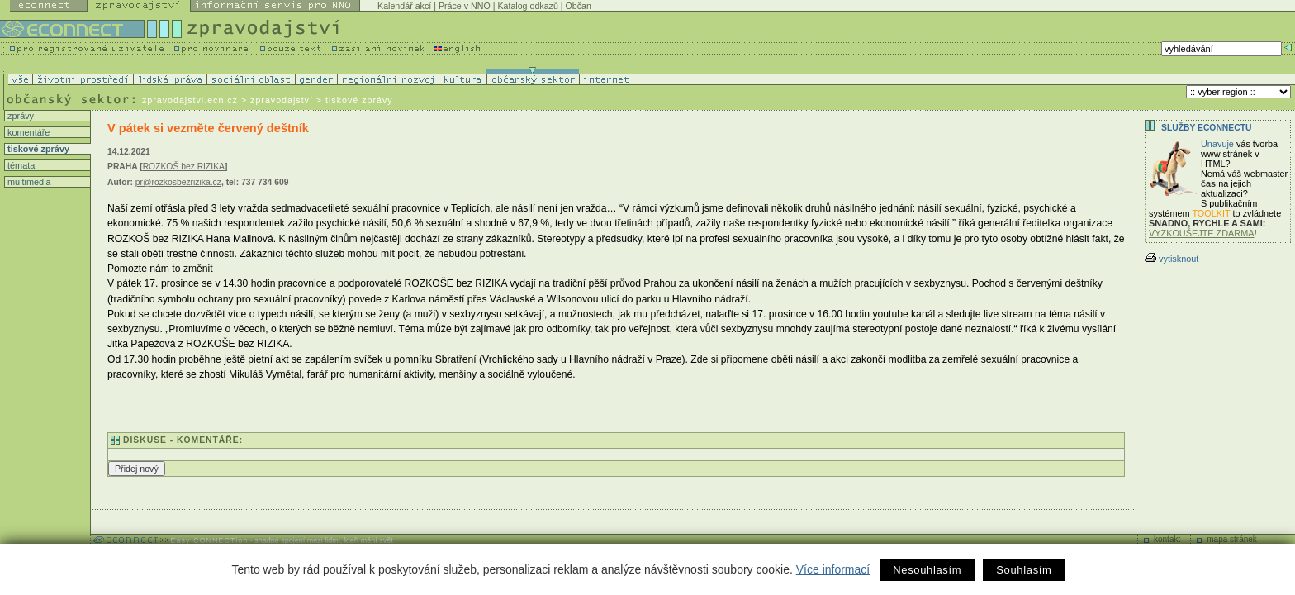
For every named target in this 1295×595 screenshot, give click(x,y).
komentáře (27, 132)
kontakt (1167, 539)
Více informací (833, 569)
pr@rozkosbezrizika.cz (178, 182)
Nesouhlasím (927, 570)
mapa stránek (1232, 539)
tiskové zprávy (37, 149)
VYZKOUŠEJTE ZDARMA (1202, 233)
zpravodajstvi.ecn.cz (190, 100)
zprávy (19, 116)
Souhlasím (1023, 570)
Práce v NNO (465, 6)
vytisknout (1171, 259)
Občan (578, 6)
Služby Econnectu (1206, 127)
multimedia (28, 182)
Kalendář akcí (404, 6)
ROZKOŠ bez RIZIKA (184, 166)
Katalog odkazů (527, 6)
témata (20, 165)
